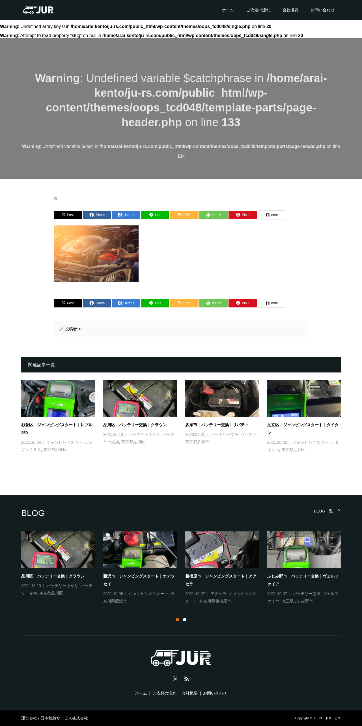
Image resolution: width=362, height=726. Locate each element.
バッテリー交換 (224, 434)
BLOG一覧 (323, 511)
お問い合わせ (323, 10)
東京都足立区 (293, 449)
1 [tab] (177, 619)
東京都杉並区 (55, 449)
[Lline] (155, 215)
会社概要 (290, 10)
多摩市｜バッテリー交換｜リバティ (217, 425)
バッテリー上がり (144, 434)
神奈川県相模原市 (215, 601)
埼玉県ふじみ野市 (297, 601)
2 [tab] (184, 619)
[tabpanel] (185, 568)
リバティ (249, 434)
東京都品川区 (133, 442)
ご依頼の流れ (258, 10)
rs (81, 329)
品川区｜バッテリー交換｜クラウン (135, 425)
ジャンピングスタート (66, 442)
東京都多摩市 (197, 442)
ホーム (228, 10)
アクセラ (219, 593)
